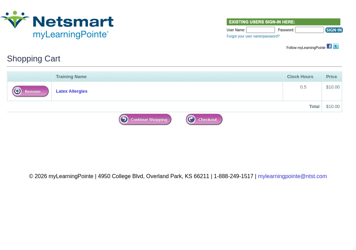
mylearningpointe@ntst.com (292, 176)
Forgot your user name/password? (253, 36)
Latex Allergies (72, 91)
